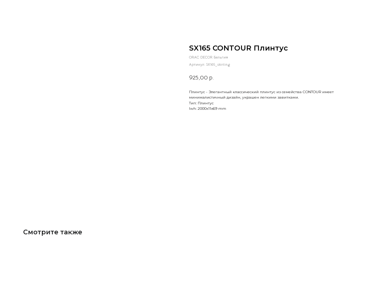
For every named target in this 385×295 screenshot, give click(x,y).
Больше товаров (25, 10)
